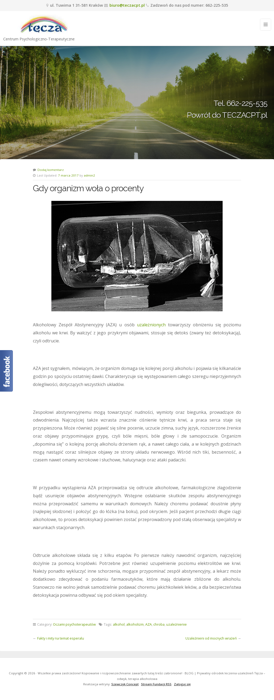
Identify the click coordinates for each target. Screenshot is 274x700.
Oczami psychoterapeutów (74, 624)
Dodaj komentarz (50, 170)
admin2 (89, 175)
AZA (148, 624)
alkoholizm (135, 624)
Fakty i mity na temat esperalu (60, 638)
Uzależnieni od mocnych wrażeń (211, 638)
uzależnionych (151, 325)
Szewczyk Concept (125, 684)
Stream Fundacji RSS (156, 684)
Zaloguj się (182, 684)
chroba (159, 624)
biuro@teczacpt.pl (127, 5)
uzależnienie (176, 624)
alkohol (119, 624)
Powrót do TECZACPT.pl (227, 115)
